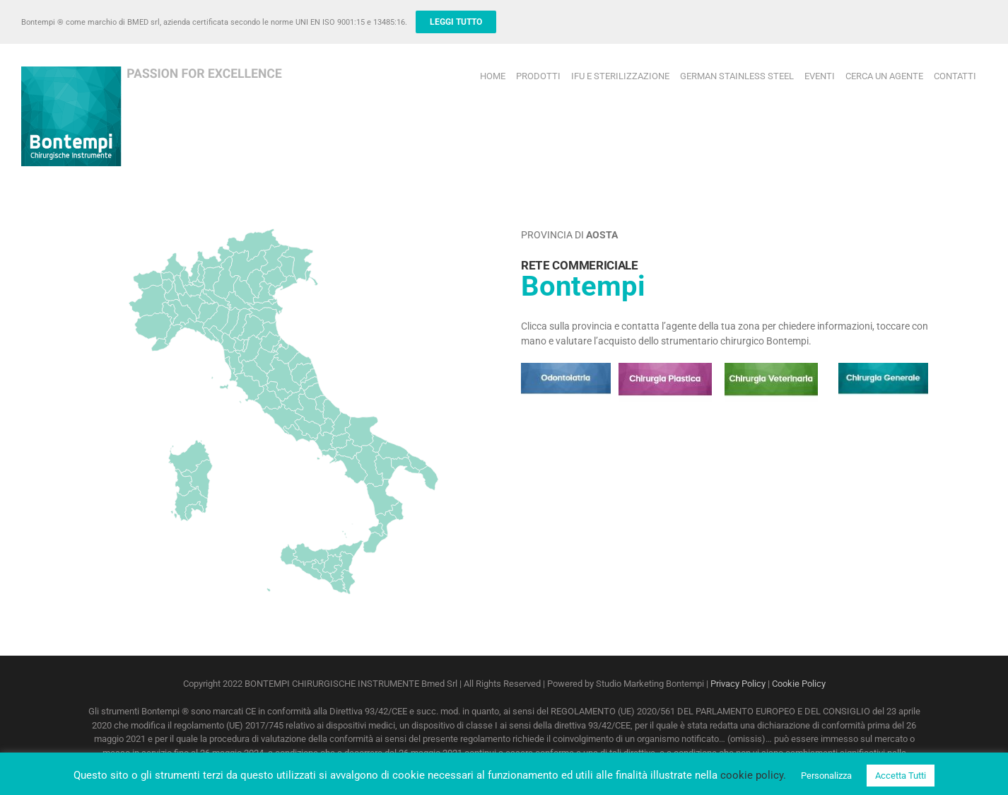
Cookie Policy (799, 683)
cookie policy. (753, 775)
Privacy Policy (738, 683)
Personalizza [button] (826, 775)
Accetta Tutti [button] (900, 775)
